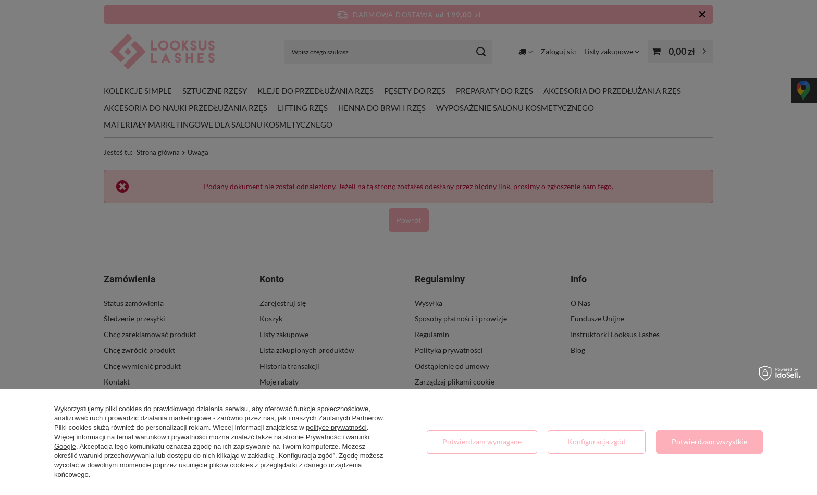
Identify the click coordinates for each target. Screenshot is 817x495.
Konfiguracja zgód (596, 441)
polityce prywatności (336, 427)
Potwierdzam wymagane (482, 441)
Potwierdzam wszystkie (709, 441)
